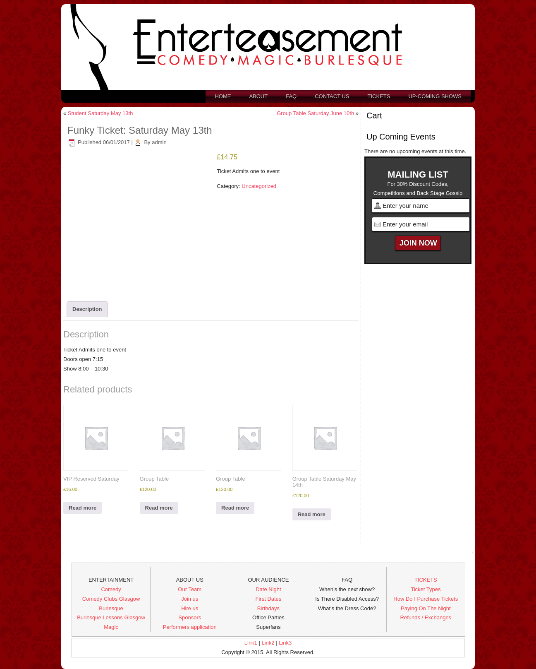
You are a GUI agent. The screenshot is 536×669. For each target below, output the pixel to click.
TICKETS (425, 580)
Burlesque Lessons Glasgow (111, 617)
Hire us (189, 608)
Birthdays (268, 608)
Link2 (267, 643)
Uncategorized (259, 186)
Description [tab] (87, 309)
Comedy (111, 589)
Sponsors (189, 617)
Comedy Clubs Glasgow (111, 599)
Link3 (285, 643)
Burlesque (111, 608)
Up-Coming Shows (435, 96)
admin (159, 142)
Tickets (379, 96)
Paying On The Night (425, 608)
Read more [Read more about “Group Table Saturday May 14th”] (311, 514)
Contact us (332, 96)
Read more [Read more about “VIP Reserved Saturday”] (82, 508)
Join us (189, 599)
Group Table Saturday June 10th (315, 113)
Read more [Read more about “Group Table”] (159, 508)
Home (223, 96)
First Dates (269, 599)
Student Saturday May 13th (100, 113)
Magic (111, 627)
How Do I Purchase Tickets (425, 599)
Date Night (268, 589)
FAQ (291, 96)
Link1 (250, 643)
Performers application (190, 627)
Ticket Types (425, 589)
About (258, 96)
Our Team (189, 589)
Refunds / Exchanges (426, 617)
